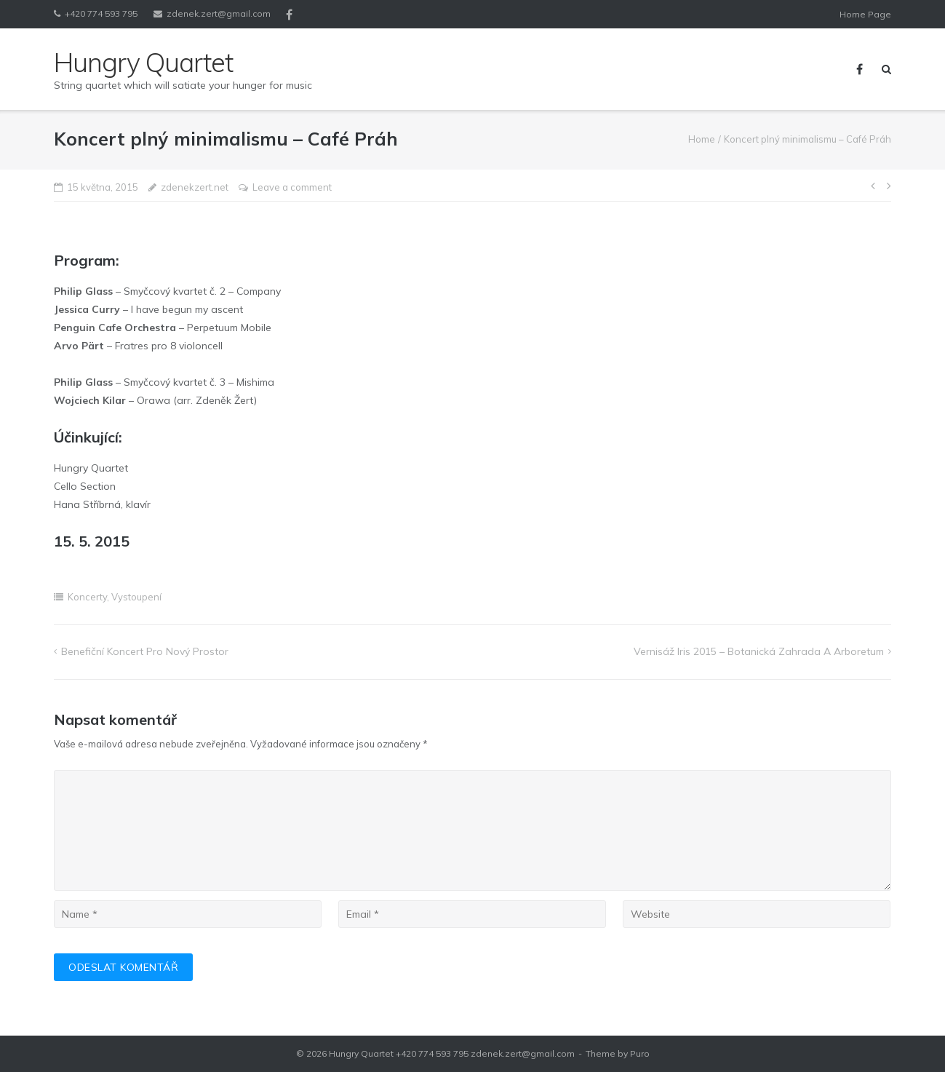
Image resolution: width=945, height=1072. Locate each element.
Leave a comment (292, 187)
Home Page (865, 14)
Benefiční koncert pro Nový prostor (144, 651)
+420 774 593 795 (101, 13)
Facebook (289, 14)
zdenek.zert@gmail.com (219, 13)
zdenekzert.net (194, 187)
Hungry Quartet (361, 1053)
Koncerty (87, 597)
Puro (640, 1053)
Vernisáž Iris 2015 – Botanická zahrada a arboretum (759, 651)
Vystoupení (136, 597)
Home (701, 139)
